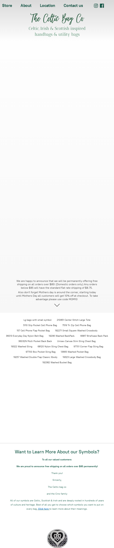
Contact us (73, 5)
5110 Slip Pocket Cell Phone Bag (40, 325)
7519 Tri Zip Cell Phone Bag (76, 325)
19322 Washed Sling (21, 346)
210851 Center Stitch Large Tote (73, 320)
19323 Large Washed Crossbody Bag (82, 357)
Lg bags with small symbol (38, 320)
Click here (43, 508)
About (26, 5)
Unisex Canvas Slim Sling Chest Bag (76, 341)
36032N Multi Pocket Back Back (35, 341)
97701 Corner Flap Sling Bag (88, 346)
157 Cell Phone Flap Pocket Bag (33, 330)
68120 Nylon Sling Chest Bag (53, 346)
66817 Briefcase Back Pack (94, 336)
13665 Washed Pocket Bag (74, 351)
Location (47, 5)
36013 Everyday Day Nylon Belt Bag (24, 336)
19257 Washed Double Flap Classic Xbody (35, 357)
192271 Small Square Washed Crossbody (76, 330)
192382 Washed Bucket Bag (57, 362)
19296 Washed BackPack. (62, 336)
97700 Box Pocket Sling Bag (41, 351)
